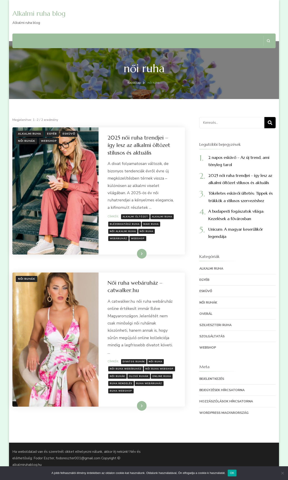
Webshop (49, 141)
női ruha (146, 231)
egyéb (52, 133)
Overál (205, 314)
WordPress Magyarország (224, 413)
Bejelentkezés (211, 379)
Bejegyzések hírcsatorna (222, 390)
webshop (138, 238)
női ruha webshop (159, 368)
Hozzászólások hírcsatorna (226, 401)
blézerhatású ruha (125, 224)
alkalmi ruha (162, 216)
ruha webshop (121, 390)
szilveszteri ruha (215, 325)
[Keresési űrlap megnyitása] (268, 41)
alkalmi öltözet (135, 216)
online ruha (161, 376)
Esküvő (69, 133)
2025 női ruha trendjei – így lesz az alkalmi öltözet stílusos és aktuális (139, 145)
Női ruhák (26, 141)
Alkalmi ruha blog (38, 13)
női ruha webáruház (126, 368)
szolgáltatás (212, 336)
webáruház (118, 238)
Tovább (136, 253)
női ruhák (117, 376)
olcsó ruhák (138, 376)
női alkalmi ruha (123, 231)
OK (232, 473)
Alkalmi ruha (29, 133)
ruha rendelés (121, 383)
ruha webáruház (149, 383)
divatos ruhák (134, 361)
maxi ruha (151, 224)
